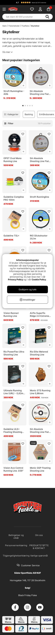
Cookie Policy (39, 279)
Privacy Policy (15, 279)
